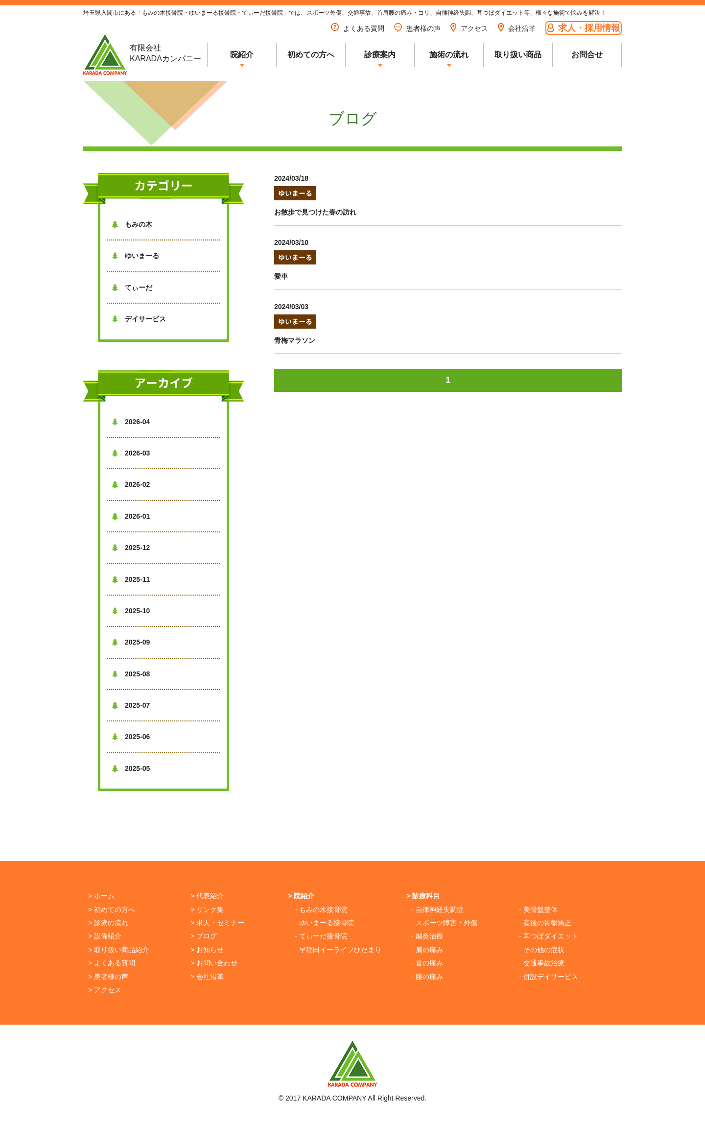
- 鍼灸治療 (427, 936)
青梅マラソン (294, 340)
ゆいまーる (135, 256)
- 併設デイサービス (548, 977)
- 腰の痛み (427, 977)
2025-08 (131, 674)
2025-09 (131, 642)
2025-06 (131, 737)
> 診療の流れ (108, 923)
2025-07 (131, 705)
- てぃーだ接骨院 (321, 936)
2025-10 (131, 611)
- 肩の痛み (427, 950)
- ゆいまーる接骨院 (324, 923)
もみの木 (132, 224)
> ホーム (101, 896)
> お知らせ (207, 950)
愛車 (281, 276)
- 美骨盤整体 (538, 909)
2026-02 (131, 484)
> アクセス (104, 990)
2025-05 (131, 768)
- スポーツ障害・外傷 (444, 923)
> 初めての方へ (111, 909)
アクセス (469, 28)
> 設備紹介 (104, 936)
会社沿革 (517, 28)
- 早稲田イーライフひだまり (338, 950)
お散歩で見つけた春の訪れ (315, 212)
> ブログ (203, 936)
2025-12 (131, 547)
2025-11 (131, 579)
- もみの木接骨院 (321, 909)
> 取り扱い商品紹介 (118, 950)
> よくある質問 (111, 963)
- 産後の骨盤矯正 (545, 923)
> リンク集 (207, 909)
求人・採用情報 (583, 28)
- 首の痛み (427, 963)
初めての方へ (310, 54)
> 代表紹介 (207, 896)
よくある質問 (357, 28)
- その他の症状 (541, 950)
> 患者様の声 (108, 977)
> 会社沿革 (207, 977)
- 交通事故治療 (541, 963)
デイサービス (139, 319)
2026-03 (131, 453)
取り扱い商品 (517, 54)
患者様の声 (417, 28)
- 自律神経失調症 (437, 909)
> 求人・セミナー (217, 923)
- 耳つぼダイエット (548, 936)
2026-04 (131, 422)
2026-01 (131, 516)
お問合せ (587, 54)
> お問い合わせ (213, 963)
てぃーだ (132, 287)
